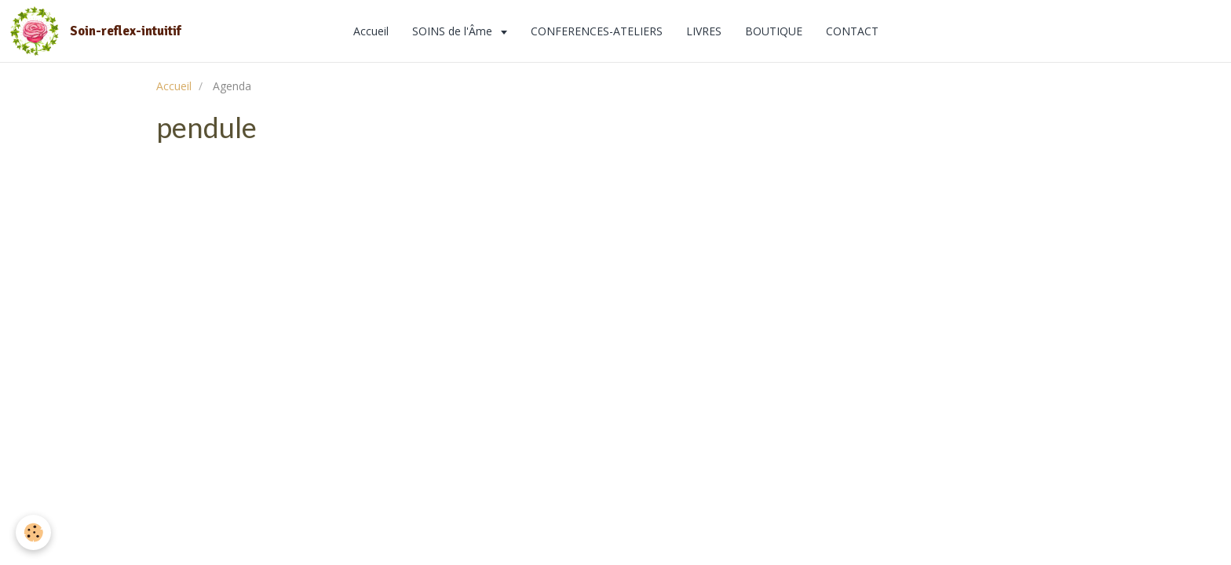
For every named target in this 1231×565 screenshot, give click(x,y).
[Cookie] (33, 532)
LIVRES (703, 31)
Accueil (371, 31)
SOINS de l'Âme (453, 31)
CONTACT (852, 31)
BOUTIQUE (773, 31)
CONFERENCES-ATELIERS (597, 31)
